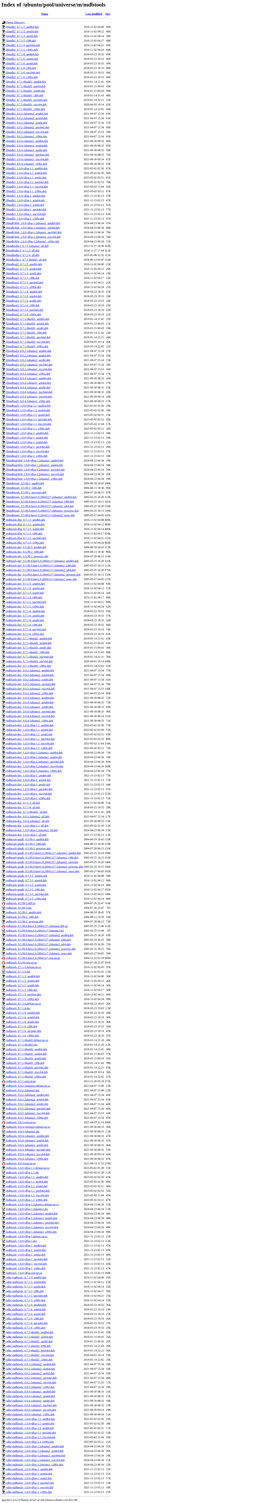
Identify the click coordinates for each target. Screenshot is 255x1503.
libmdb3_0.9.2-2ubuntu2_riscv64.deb (27, 131)
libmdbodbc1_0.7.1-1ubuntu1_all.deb (27, 246)
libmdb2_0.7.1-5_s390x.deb (22, 49)
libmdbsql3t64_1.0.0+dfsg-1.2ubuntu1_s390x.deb (34, 478)
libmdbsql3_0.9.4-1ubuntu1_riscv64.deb (29, 396)
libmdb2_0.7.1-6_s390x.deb (22, 77)
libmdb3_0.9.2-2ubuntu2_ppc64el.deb (27, 127)
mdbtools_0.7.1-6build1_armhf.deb (26, 1058)
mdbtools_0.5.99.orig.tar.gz (21, 962)
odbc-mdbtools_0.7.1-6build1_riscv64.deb (30, 1355)
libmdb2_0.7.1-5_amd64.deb (22, 26)
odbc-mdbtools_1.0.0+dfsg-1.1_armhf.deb (30, 1428)
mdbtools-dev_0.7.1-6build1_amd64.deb (29, 638)
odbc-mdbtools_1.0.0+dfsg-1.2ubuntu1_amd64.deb (35, 1446)
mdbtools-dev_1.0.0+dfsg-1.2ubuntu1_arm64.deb (34, 757)
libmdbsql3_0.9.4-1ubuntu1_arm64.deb (28, 382)
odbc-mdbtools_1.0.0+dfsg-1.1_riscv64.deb (30, 1437)
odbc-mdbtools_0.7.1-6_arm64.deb (26, 1309)
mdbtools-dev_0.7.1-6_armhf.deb (25, 620)
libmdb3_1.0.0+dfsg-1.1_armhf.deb (26, 177)
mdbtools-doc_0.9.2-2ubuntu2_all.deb (27, 816)
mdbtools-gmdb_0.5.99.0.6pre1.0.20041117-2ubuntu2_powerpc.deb (44, 866)
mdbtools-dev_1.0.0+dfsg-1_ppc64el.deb (29, 789)
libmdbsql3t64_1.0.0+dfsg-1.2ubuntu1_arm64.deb (34, 465)
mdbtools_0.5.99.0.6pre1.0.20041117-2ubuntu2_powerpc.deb (41, 948)
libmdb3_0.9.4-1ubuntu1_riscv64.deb (27, 159)
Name (44, 13)
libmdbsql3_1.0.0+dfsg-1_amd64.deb (27, 433)
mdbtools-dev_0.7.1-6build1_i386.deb (27, 652)
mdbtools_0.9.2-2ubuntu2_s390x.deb (27, 1117)
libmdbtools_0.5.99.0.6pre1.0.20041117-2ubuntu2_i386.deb (40, 501)
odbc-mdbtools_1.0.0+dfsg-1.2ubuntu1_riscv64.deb (35, 1460)
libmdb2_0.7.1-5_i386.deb (21, 40)
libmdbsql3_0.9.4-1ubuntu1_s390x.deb (28, 401)
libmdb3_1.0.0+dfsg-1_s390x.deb (25, 218)
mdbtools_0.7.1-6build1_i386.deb (25, 1063)
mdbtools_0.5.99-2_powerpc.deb (24, 921)
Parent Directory (15, 22)
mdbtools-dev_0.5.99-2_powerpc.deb (27, 556)
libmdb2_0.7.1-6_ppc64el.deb (23, 72)
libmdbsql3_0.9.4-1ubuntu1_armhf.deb (28, 387)
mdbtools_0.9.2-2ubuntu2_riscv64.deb (28, 1113)
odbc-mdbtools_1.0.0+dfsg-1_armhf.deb (29, 1478)
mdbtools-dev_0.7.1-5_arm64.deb (25, 588)
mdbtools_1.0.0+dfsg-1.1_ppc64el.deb (28, 1190)
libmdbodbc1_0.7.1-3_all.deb (22, 250)
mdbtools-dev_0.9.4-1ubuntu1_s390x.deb (29, 720)
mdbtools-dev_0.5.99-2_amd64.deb (26, 547)
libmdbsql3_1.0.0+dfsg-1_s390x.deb (26, 455)
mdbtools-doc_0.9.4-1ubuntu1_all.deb (27, 821)
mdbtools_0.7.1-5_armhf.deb (22, 985)
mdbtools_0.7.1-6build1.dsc (22, 1044)
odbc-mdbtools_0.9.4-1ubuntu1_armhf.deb (30, 1400)
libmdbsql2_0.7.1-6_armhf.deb (23, 300)
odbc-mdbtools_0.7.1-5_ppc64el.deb (26, 1295)
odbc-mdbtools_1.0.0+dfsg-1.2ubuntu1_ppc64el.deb (35, 1455)
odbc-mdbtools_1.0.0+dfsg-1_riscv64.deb (29, 1487)
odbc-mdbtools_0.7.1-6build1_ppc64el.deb (30, 1350)
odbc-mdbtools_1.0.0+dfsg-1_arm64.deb (29, 1473)
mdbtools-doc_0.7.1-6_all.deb (23, 807)
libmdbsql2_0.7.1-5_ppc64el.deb (24, 282)
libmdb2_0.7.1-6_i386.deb (21, 68)
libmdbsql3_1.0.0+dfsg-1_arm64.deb (27, 437)
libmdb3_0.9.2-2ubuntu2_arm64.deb (26, 118)
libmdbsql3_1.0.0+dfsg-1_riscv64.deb (27, 451)
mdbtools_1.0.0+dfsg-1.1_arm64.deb (27, 1181)
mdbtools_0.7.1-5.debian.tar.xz (23, 967)
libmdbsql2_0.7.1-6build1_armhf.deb (27, 328)
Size (107, 13)
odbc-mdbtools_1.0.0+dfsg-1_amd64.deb (29, 1469)
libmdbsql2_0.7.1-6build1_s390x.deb (27, 346)
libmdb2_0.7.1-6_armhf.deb (22, 63)
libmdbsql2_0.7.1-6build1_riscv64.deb (28, 341)
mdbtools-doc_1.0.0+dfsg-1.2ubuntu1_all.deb (32, 830)
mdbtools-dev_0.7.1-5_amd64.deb (25, 583)
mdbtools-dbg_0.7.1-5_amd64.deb (25, 519)
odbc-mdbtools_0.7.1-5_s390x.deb (25, 1300)
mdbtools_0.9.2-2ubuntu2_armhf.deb (27, 1104)
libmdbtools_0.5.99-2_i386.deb (24, 487)
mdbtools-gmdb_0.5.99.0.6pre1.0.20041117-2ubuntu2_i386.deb (42, 857)
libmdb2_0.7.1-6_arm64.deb (22, 58)
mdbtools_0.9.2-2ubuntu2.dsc (23, 1090)
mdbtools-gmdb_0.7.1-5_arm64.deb (26, 880)
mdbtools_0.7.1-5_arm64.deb (22, 980)
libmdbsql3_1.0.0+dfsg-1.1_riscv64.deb (28, 424)
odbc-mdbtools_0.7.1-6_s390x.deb (25, 1327)
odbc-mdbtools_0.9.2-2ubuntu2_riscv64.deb (31, 1382)
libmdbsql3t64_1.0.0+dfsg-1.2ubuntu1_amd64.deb (34, 460)
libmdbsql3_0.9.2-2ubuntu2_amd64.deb (28, 351)
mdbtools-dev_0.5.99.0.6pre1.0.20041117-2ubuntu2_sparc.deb (41, 579)
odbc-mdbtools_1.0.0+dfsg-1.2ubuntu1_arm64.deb (34, 1450)
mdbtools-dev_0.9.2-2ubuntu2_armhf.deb (29, 679)
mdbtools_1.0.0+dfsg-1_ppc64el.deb (26, 1259)
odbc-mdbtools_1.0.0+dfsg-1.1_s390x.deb (30, 1441)
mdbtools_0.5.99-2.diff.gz (21, 903)
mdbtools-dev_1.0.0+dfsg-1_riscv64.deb (29, 793)
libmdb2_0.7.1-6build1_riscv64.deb (26, 104)
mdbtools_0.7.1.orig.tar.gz (21, 1081)
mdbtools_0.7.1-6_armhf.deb (22, 1021)
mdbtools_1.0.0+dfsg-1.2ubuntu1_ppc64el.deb (32, 1222)
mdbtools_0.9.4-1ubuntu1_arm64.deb (27, 1140)
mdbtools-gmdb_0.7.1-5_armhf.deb (26, 885)
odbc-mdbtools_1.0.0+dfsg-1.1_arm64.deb (30, 1423)
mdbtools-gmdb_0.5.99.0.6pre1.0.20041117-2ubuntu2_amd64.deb (43, 853)
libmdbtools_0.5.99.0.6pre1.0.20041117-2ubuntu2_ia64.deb (40, 506)
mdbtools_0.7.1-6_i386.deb (21, 1026)
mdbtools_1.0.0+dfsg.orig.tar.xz (24, 1272)
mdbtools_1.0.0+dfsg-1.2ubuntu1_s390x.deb (31, 1231)
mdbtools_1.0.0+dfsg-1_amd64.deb (26, 1245)
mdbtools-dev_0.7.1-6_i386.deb (24, 624)
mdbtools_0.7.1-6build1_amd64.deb (26, 1049)
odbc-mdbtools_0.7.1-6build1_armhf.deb (29, 1341)
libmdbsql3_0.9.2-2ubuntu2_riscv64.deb (29, 369)
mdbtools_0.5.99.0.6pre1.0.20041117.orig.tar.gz (33, 958)
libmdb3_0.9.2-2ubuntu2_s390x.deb (26, 136)
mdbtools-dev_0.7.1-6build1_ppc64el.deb (29, 656)
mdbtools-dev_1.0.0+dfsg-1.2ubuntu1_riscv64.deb (34, 766)
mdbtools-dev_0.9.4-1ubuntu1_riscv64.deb (30, 716)
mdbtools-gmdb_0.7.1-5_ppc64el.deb (27, 894)
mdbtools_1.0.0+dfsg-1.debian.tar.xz (26, 1236)
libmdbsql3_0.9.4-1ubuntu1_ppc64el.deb (29, 392)
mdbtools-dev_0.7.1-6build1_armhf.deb (28, 647)
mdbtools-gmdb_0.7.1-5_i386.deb (25, 889)
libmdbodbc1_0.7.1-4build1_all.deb (26, 259)
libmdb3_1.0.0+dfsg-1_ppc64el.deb (26, 209)
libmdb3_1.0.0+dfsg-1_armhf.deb (25, 204)
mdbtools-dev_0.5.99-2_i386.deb (25, 551)
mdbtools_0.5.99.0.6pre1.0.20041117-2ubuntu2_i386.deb (38, 939)
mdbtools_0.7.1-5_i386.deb (21, 989)
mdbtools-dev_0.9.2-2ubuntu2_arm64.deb (30, 675)
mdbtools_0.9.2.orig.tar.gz (21, 1122)
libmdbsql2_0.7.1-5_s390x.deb (23, 287)
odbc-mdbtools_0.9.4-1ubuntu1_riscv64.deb (31, 1409)
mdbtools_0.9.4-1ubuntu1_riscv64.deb (28, 1154)
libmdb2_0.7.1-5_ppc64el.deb (23, 45)
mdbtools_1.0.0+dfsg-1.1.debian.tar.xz (28, 1167)
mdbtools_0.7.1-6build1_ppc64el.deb (27, 1067)
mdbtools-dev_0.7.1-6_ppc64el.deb (26, 629)
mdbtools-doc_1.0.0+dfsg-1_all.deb (26, 834)
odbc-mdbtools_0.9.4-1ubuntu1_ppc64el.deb (31, 1405)
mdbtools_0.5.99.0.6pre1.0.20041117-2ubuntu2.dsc (35, 930)
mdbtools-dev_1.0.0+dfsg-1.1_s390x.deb (29, 748)
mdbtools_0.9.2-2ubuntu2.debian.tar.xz (28, 1085)
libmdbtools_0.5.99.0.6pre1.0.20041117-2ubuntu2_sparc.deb (40, 515)
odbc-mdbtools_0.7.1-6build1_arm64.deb (29, 1336)
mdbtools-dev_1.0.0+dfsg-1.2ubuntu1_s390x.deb (34, 770)
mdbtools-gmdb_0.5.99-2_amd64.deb (27, 839)
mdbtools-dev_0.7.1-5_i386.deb (24, 597)
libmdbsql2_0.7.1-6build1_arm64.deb (27, 323)
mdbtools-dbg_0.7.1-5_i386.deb (24, 533)
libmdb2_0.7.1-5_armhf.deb (22, 36)
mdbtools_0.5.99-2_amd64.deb (23, 912)
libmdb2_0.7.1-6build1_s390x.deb (25, 109)
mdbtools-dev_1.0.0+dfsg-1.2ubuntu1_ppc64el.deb (35, 761)
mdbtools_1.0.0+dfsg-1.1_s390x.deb (26, 1199)
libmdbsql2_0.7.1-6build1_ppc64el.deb (28, 337)
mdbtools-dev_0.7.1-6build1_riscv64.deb (29, 661)
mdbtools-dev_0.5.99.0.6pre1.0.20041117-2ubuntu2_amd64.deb (42, 560)
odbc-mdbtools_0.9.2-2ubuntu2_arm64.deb (30, 1368)
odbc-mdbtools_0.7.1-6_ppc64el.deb (26, 1323)
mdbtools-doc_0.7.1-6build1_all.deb (26, 811)
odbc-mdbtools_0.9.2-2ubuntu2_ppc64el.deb (31, 1377)
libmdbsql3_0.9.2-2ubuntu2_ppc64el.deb (29, 364)
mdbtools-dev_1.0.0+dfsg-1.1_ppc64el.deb (30, 738)
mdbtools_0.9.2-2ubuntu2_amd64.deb (27, 1094)
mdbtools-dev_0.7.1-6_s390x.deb (25, 633)
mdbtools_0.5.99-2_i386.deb (22, 916)
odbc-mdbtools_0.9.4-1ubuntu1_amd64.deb (30, 1391)
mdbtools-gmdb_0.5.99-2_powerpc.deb (28, 848)
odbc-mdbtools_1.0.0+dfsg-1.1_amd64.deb (30, 1419)
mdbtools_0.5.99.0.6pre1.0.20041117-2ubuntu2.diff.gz (37, 926)
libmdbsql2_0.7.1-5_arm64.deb (24, 268)
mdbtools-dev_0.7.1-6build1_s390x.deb (28, 665)
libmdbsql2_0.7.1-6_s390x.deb (23, 314)
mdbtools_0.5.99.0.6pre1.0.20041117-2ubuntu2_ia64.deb (38, 944)
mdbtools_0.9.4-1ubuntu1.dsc (23, 1131)
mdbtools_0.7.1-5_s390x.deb (22, 999)
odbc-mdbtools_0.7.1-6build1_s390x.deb (29, 1359)
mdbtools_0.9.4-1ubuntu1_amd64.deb (27, 1136)
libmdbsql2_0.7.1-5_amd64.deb (24, 264)
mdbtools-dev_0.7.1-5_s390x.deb (25, 606)
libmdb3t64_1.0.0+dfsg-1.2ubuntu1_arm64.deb (33, 227)
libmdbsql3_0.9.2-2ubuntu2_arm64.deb (28, 355)
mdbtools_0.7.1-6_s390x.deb (22, 1035)
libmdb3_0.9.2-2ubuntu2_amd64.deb (27, 113)
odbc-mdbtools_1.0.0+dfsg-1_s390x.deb (29, 1492)
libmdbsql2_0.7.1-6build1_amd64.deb (27, 319)
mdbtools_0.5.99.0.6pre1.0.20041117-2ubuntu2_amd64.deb (40, 935)
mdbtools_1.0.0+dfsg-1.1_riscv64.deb (27, 1195)
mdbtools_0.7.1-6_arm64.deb (22, 1017)
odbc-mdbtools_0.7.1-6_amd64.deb (26, 1304)
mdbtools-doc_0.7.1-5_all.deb (23, 802)
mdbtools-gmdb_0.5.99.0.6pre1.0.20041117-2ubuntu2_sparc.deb (42, 871)
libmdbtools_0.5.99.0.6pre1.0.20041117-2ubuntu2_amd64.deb (41, 497)
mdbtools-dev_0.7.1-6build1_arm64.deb (29, 643)
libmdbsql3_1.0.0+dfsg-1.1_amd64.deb (28, 405)
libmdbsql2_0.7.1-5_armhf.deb (23, 273)
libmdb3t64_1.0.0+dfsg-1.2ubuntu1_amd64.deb (33, 223)
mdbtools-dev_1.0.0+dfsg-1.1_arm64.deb (29, 729)
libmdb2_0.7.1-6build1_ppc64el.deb (26, 99)
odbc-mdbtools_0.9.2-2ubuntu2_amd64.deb (30, 1364)
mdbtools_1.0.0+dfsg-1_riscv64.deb (26, 1263)
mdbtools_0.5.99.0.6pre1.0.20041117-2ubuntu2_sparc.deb (39, 953)
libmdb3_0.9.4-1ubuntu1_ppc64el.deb (27, 154)
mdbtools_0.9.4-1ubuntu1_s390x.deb (27, 1158)
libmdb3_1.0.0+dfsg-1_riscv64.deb (26, 214)
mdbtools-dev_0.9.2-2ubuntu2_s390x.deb (29, 693)
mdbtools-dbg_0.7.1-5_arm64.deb (25, 524)
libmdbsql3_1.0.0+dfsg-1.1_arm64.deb (28, 410)
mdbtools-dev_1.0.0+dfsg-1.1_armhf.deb (29, 734)
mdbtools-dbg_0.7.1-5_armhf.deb (25, 529)
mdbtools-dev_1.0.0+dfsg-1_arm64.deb (28, 780)
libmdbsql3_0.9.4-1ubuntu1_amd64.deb (28, 378)
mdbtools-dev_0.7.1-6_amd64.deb (25, 611)
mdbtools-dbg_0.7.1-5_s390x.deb (25, 542)
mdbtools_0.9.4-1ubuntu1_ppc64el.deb (28, 1149)
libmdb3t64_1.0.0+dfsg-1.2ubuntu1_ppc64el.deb (33, 232)
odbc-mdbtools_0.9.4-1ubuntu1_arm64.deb (30, 1396)
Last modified (93, 13)
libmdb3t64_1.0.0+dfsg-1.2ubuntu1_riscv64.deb (33, 236)
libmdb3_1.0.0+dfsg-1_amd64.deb (25, 195)
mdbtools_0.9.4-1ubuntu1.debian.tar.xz (28, 1126)
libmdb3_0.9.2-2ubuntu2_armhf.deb (26, 122)
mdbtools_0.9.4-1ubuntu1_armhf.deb (27, 1145)
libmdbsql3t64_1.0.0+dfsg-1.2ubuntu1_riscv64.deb (35, 474)
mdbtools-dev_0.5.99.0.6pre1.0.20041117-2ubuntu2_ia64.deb (41, 570)
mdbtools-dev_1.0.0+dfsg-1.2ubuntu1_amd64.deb (34, 752)
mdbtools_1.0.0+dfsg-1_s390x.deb (25, 1268)
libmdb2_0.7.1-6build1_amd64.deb (26, 81)
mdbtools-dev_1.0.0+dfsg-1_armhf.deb (28, 784)
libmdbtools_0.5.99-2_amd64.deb (25, 483)
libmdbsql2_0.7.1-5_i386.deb (22, 277)
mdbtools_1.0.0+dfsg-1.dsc (21, 1241)
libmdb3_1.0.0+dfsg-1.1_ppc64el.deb (27, 182)
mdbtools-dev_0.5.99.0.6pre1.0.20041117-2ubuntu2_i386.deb (41, 565)
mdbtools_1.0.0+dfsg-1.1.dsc (22, 1172)
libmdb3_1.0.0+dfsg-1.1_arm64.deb (26, 173)
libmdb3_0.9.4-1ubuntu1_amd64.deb (27, 141)
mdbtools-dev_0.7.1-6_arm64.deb (25, 615)
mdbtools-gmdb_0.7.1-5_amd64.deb (26, 875)
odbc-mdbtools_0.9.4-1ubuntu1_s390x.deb (30, 1414)
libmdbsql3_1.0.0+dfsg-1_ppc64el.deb (28, 446)
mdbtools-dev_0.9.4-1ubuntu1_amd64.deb (30, 697)
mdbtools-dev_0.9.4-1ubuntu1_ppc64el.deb (30, 711)
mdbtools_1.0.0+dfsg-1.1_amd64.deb (27, 1177)
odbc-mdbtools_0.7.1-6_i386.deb (25, 1318)
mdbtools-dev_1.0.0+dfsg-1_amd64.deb (28, 775)
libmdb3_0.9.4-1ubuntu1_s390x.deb (26, 163)
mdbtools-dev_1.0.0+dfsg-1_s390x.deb (28, 798)
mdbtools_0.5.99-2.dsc (19, 907)
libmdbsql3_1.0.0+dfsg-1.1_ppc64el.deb (29, 419)
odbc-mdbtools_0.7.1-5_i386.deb (25, 1291)
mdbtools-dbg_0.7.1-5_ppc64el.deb (26, 538)
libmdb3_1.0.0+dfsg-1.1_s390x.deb (26, 191)
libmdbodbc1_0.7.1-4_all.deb (22, 255)
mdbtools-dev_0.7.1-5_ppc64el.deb (26, 602)
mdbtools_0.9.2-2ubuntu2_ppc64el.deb (28, 1108)
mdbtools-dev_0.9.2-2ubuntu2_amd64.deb (30, 670)
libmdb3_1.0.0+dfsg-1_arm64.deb (25, 200)
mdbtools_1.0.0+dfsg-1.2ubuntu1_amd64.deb (32, 1213)
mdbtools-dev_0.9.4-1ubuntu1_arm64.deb (30, 702)
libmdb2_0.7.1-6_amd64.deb (22, 54)
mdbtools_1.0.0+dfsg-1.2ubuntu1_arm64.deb (31, 1218)
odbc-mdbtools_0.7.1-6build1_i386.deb (28, 1345)
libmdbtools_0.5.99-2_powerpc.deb (26, 492)
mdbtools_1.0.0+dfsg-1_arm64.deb (26, 1250)
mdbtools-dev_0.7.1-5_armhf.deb (25, 592)
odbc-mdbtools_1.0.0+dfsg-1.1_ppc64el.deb (31, 1432)
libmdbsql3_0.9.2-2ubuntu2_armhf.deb (28, 360)
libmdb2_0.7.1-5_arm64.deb (22, 31)
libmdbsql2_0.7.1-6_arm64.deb (24, 296)
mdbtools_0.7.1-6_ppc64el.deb (23, 1031)
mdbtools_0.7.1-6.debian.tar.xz (23, 1003)
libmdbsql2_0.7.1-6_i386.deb (22, 305)
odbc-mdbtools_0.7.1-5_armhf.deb (25, 1286)
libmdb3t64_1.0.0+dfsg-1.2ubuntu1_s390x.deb (32, 241)
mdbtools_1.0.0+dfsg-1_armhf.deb (25, 1254)
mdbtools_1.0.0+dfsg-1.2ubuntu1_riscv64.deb (32, 1227)
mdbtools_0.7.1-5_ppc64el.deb (23, 994)
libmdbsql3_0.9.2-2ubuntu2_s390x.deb (28, 373)
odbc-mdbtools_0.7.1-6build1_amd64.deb (29, 1332)
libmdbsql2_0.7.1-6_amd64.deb (24, 291)
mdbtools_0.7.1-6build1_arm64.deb (26, 1053)
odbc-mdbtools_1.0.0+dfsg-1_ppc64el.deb (30, 1482)
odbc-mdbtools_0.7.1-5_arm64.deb (26, 1282)
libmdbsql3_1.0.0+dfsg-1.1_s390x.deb (28, 428)
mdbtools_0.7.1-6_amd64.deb (23, 1012)
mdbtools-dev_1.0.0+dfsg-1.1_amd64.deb (29, 725)
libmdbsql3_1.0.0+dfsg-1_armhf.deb (26, 442)
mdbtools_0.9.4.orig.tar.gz (21, 1163)
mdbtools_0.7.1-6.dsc (18, 1008)
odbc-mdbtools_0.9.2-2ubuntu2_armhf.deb (30, 1373)
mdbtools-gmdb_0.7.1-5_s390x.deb (26, 898)
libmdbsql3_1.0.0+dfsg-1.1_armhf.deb (28, 414)
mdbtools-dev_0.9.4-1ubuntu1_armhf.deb (29, 707)
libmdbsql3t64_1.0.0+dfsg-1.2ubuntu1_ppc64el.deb (35, 469)
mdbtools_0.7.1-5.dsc (18, 971)
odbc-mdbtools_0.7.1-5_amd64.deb (26, 1277)
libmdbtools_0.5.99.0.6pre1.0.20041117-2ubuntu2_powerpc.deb (42, 510)
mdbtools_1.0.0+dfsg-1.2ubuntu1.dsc (27, 1209)
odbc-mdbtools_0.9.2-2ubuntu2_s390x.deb (30, 1387)
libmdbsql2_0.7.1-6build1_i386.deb (26, 332)
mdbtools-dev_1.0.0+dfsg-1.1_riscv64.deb (30, 743)
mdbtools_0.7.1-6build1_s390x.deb (26, 1076)
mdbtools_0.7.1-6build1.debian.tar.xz (27, 1040)
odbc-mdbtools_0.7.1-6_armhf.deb (25, 1314)
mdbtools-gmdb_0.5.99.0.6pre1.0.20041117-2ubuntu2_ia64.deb (42, 862)
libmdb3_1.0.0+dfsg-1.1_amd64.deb (26, 168)
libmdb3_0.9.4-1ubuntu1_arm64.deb (26, 145)
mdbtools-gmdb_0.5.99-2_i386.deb (26, 843)
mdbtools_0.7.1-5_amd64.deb (23, 976)
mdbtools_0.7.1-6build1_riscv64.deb (27, 1072)
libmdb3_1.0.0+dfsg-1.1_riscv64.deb (27, 186)
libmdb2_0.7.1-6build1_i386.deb (24, 95)
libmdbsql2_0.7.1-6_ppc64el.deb (24, 309)
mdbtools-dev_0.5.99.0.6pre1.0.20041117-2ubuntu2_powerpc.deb (43, 574)
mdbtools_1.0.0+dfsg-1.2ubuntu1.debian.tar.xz (32, 1204)
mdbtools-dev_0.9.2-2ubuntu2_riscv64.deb (30, 688)
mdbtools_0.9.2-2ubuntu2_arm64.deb (27, 1099)
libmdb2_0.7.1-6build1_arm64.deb (26, 86)
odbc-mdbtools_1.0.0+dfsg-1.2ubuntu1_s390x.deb (34, 1464)
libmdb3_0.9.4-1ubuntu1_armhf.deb (26, 150)
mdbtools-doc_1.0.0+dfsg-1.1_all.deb (27, 825)
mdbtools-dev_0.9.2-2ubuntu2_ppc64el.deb (30, 684)
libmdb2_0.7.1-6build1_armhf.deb (25, 90)
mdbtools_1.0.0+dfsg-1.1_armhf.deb (26, 1186)
